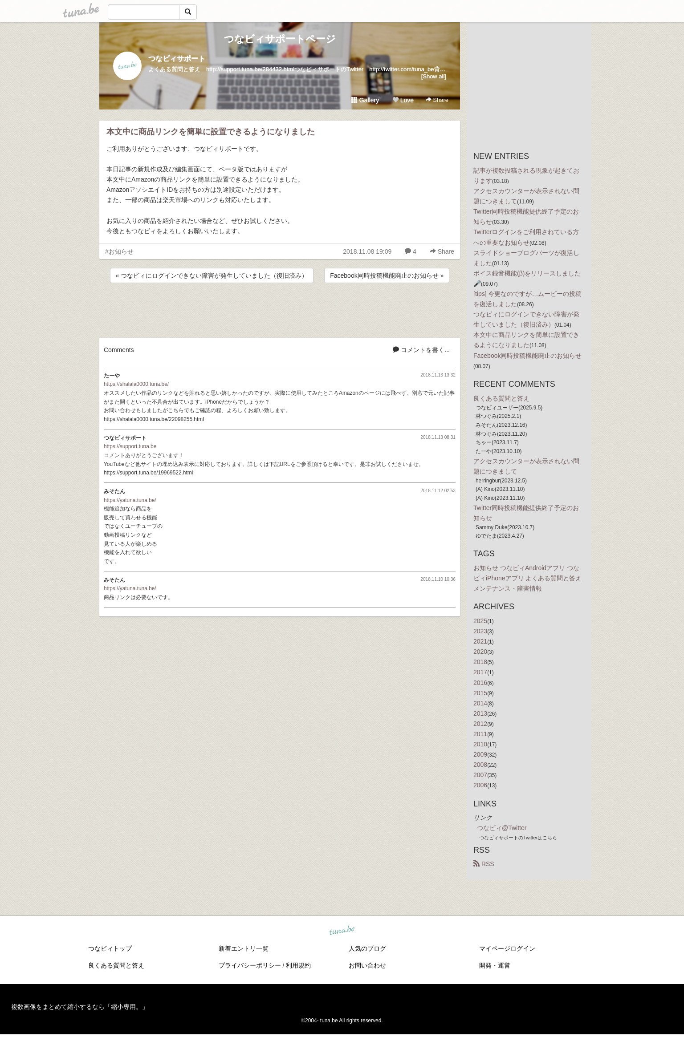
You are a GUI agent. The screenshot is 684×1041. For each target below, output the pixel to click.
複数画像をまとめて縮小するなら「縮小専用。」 (79, 1006)
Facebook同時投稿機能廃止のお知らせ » (387, 275)
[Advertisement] (279, 309)
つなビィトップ (110, 948)
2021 (480, 641)
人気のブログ (367, 948)
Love (403, 100)
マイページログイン (507, 948)
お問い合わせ (367, 965)
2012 (480, 723)
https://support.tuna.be (130, 446)
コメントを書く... (421, 349)
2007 (480, 774)
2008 (480, 764)
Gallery (365, 100)
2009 (480, 754)
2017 (480, 672)
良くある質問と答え (501, 398)
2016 (480, 682)
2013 (480, 713)
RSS (483, 863)
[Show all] (433, 76)
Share (437, 100)
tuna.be (341, 930)
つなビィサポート (176, 58)
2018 (480, 661)
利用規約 (298, 965)
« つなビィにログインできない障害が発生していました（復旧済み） (212, 275)
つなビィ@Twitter (501, 827)
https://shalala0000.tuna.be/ (136, 384)
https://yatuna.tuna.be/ (130, 500)
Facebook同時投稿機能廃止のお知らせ (527, 355)
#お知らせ (119, 251)
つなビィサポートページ (280, 39)
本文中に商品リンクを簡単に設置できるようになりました (210, 131)
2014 (480, 703)
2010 (480, 744)
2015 (480, 693)
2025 (480, 620)
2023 (480, 631)
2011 (480, 733)
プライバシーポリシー (250, 965)
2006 (480, 785)
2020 (480, 651)
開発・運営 (494, 965)
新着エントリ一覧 (244, 948)
